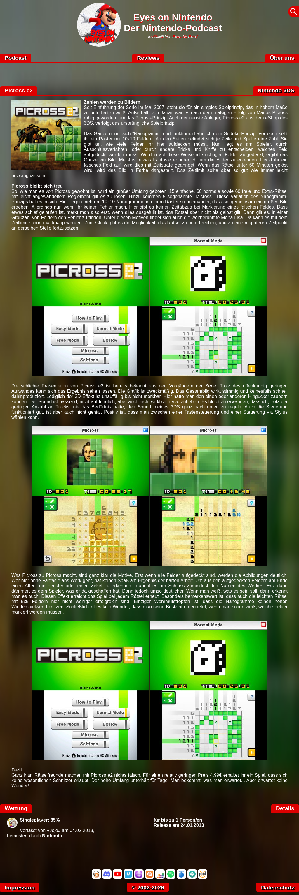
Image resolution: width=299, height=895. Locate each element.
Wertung (16, 808)
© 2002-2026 (148, 888)
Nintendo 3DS (276, 90)
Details (285, 808)
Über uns (282, 58)
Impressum (19, 888)
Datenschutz (277, 888)
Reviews (148, 58)
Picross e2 (19, 90)
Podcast (16, 58)
